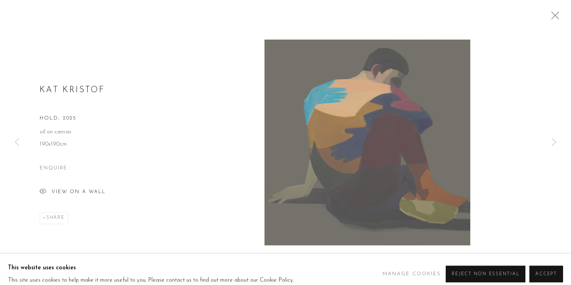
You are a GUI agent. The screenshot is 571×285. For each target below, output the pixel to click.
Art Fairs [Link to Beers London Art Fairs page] (396, 24)
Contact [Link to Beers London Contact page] (520, 24)
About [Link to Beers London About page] (275, 24)
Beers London (55, 24)
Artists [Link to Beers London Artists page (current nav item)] (308, 24)
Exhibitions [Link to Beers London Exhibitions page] (351, 24)
